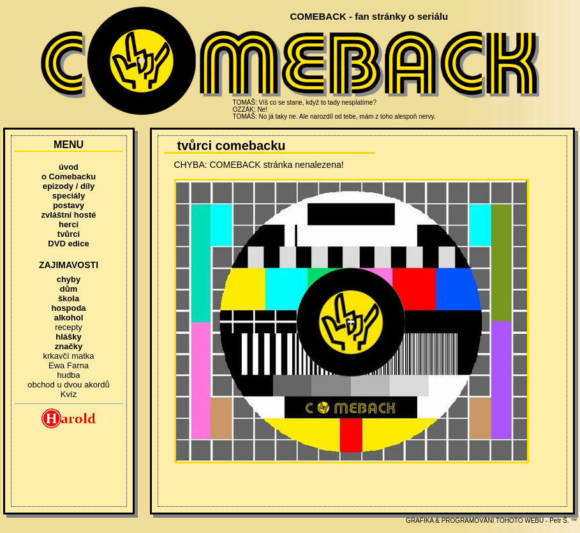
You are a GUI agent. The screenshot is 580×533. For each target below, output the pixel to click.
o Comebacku (68, 176)
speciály (68, 195)
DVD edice (68, 243)
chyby (69, 279)
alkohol (69, 317)
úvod (68, 167)
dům (68, 289)
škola (68, 298)
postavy (68, 205)
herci (68, 224)
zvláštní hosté (68, 215)
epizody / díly (69, 186)
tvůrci (68, 234)
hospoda (68, 308)
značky (68, 346)
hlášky (68, 337)
